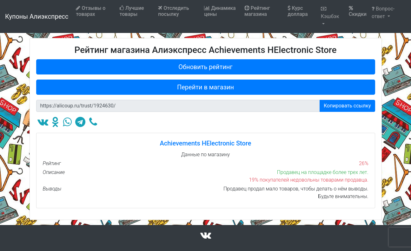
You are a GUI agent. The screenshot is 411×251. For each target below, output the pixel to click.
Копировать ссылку (347, 106)
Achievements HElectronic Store (205, 143)
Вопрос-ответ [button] (383, 12)
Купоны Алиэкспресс (36, 16)
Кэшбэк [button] (330, 12)
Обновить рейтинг (205, 67)
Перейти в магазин (205, 87)
